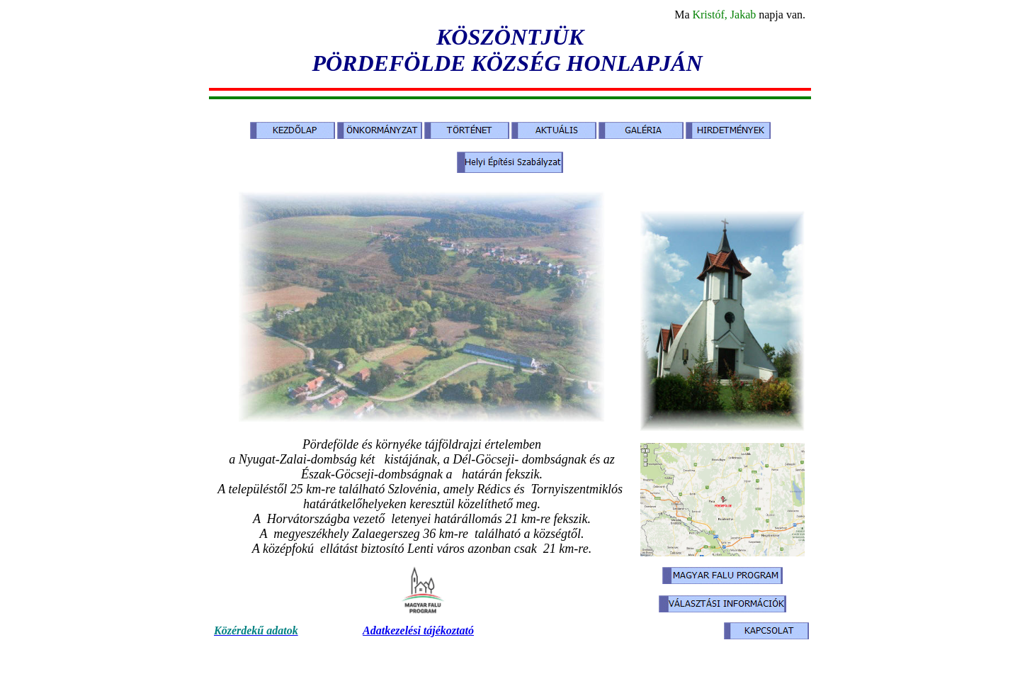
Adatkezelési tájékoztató (418, 630)
